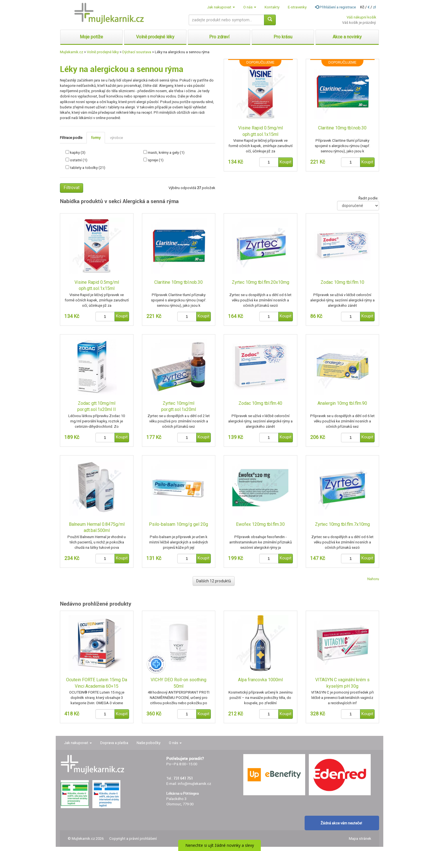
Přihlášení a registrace (335, 7)
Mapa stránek (360, 838)
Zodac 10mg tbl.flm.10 (342, 282)
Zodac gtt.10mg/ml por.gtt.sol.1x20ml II (96, 406)
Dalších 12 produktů (213, 581)
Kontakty (272, 7)
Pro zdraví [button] (219, 36)
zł (374, 7)
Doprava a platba (114, 743)
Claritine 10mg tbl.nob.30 (342, 128)
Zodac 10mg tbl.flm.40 (260, 403)
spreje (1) (156, 160)
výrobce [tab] (116, 138)
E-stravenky (297, 7)
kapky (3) (77, 152)
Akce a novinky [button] (347, 36)
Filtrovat (72, 187)
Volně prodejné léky (103, 52)
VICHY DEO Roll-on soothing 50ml (178, 683)
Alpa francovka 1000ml (260, 679)
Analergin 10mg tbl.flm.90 (342, 403)
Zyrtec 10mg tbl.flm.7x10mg (342, 524)
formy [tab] (96, 138)
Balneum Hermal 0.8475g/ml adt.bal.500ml (97, 527)
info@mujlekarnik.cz (194, 784)
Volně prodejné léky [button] (155, 36)
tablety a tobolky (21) (87, 168)
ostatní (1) (78, 160)
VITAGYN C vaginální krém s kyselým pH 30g (342, 683)
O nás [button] (249, 7)
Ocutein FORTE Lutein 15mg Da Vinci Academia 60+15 (96, 683)
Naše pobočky (148, 743)
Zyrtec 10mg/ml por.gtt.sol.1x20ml (178, 406)
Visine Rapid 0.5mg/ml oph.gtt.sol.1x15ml (260, 131)
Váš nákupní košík (361, 17)
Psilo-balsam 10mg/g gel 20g (178, 524)
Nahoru (373, 579)
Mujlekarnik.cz (71, 52)
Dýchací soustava (136, 52)
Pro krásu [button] (283, 36)
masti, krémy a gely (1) (166, 152)
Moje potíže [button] (91, 36)
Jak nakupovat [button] (221, 7)
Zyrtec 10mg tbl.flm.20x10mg (260, 282)
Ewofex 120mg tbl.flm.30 (260, 524)
